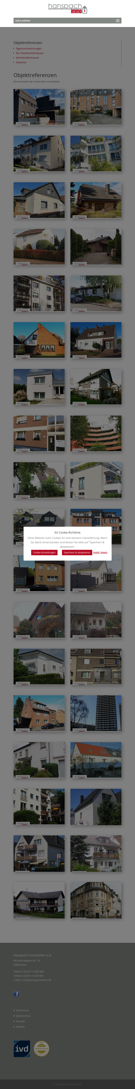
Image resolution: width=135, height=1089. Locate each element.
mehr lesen (100, 552)
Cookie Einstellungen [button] (44, 552)
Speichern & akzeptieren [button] (77, 552)
